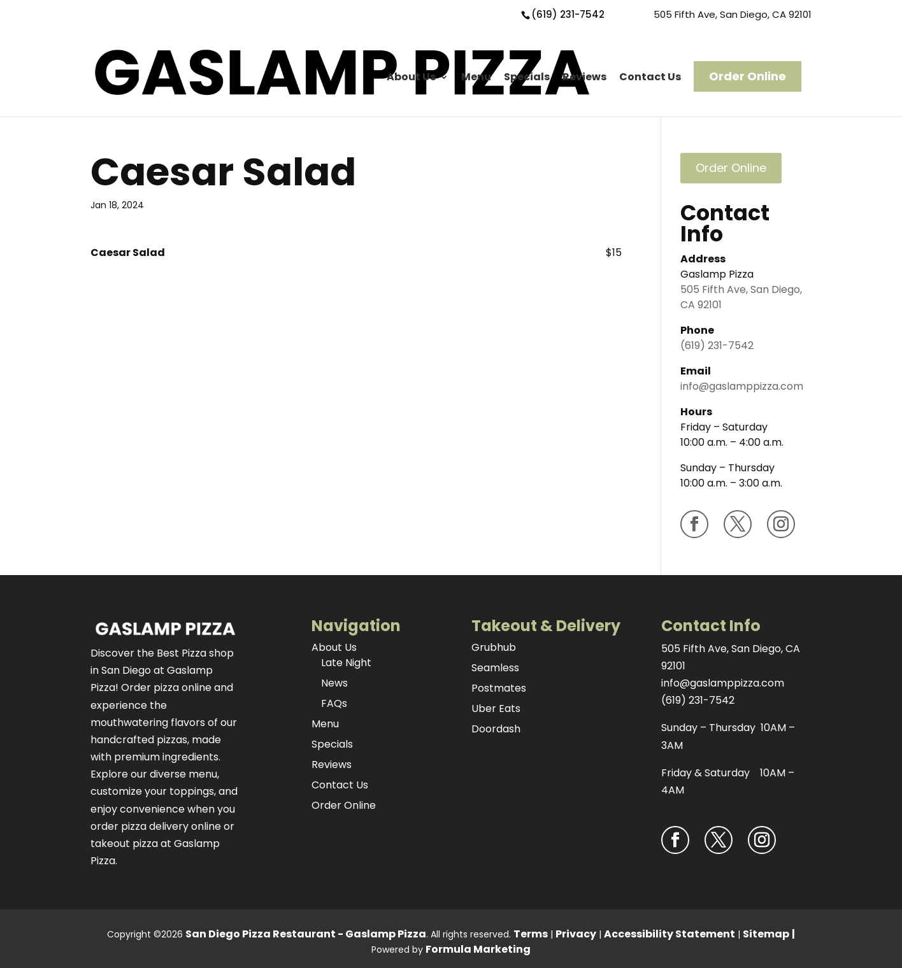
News (334, 683)
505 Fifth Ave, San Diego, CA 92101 (733, 14)
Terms (530, 934)
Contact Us (650, 76)
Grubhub (493, 647)
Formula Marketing (478, 949)
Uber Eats (495, 708)
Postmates (498, 688)
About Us (411, 76)
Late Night (346, 662)
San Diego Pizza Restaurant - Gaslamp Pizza (305, 934)
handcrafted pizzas (138, 739)
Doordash (495, 729)
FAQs (334, 703)
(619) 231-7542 (568, 14)
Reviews (584, 76)
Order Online (747, 76)
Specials (527, 76)
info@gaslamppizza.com (741, 386)
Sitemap (766, 934)
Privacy (575, 934)
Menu (476, 76)
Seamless (495, 667)
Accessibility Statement (669, 934)
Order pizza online (166, 687)
